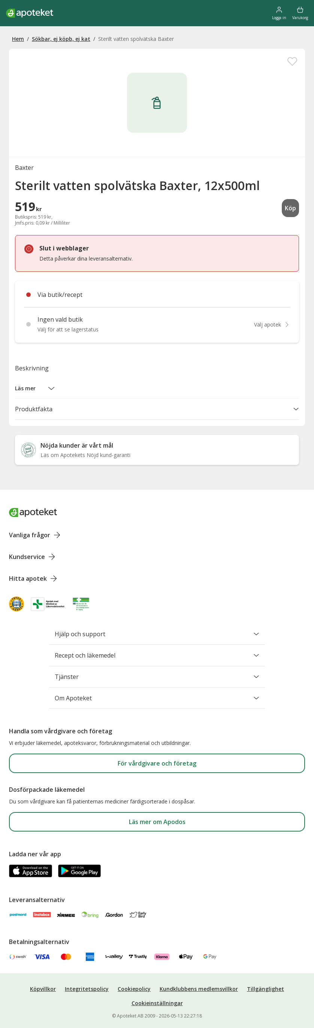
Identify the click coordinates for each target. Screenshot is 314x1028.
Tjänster (157, 677)
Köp (290, 208)
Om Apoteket (157, 698)
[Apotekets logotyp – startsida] (29, 13)
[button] (35, 388)
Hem (18, 38)
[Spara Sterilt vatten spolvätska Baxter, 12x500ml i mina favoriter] (292, 61)
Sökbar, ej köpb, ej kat (61, 38)
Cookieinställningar (157, 1003)
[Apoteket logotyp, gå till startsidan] (33, 512)
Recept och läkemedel (157, 655)
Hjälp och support (157, 634)
